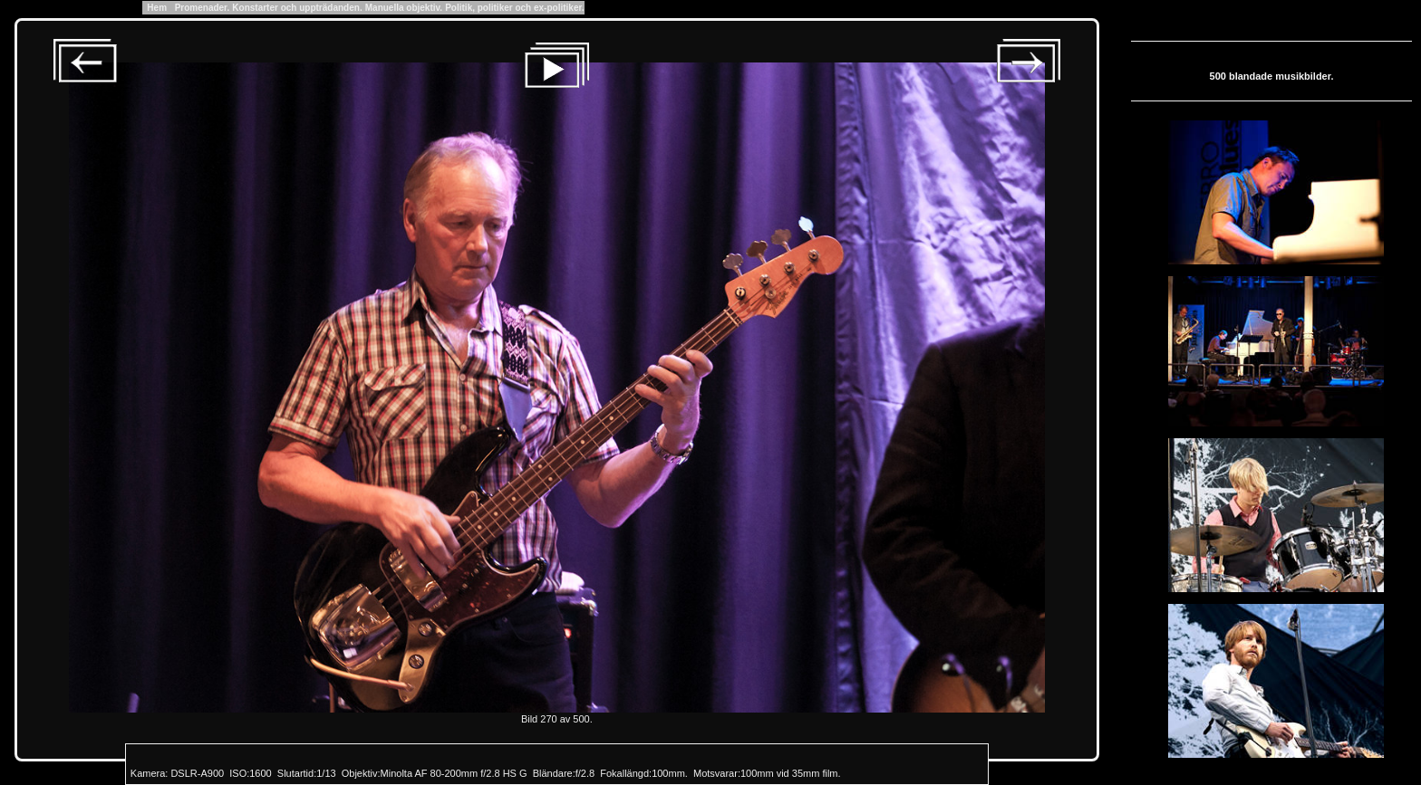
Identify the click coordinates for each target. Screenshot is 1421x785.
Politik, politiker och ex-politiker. (514, 8)
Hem (157, 8)
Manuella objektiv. (403, 8)
